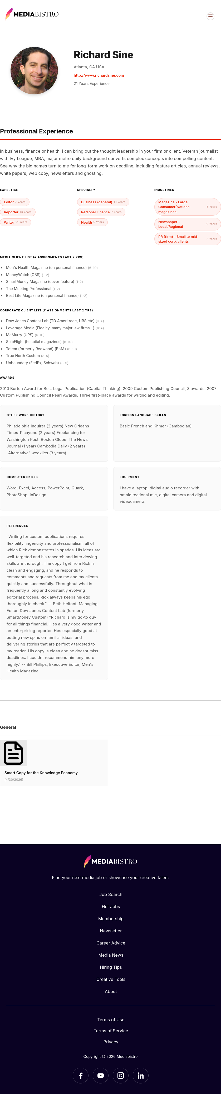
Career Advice (110, 943)
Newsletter (111, 930)
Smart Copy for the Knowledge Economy (41, 772)
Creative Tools (110, 979)
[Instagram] (121, 1075)
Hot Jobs (111, 906)
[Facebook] (81, 1075)
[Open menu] (210, 16)
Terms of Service (111, 1030)
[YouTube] (101, 1075)
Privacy (111, 1041)
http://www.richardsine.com (99, 75)
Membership (111, 918)
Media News (111, 955)
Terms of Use (111, 1019)
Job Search (110, 894)
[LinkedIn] (141, 1075)
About (111, 991)
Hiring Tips (111, 967)
